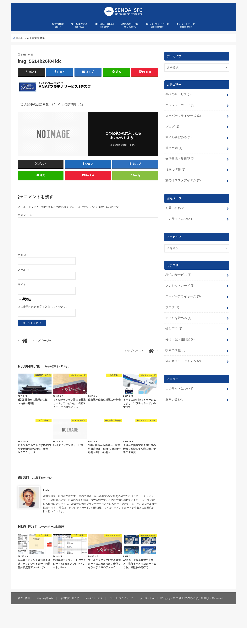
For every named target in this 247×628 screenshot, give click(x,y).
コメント (25, 221)
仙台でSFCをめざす (48, 615)
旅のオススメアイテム (181, 179)
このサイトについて (178, 217)
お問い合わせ (174, 207)
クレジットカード (185, 30)
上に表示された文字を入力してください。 (43, 313)
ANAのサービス (129, 30)
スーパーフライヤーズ (157, 30)
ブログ (171, 128)
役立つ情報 (58, 30)
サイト (22, 290)
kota (46, 496)
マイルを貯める (79, 30)
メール (23, 276)
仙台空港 (173, 149)
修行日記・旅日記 (104, 30)
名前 (22, 261)
